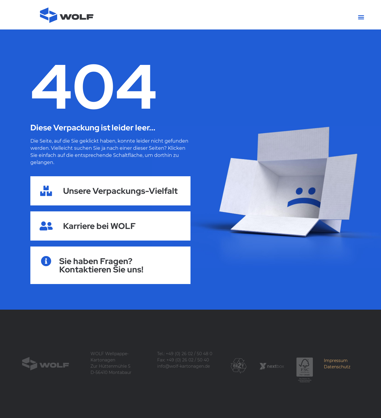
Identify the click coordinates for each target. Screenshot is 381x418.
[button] (361, 17)
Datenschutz (337, 366)
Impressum (336, 360)
